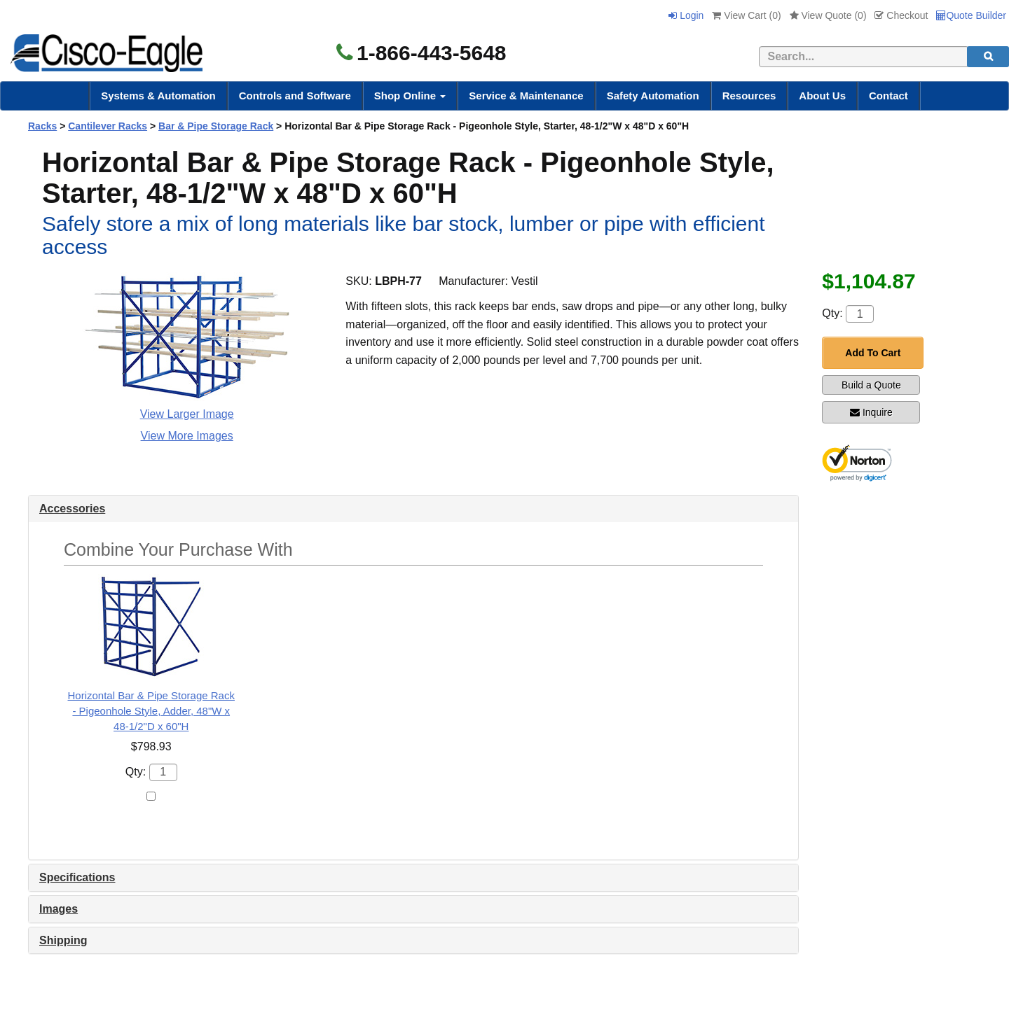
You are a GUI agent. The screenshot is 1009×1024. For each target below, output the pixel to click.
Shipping (63, 940)
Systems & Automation (158, 95)
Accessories (72, 508)
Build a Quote (871, 385)
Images (58, 909)
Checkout (901, 15)
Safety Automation (653, 95)
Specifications (77, 877)
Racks (42, 126)
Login (685, 15)
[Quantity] (860, 314)
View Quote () (828, 15)
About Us (822, 95)
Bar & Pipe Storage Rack (215, 126)
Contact (888, 95)
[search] (988, 56)
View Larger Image (187, 414)
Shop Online (410, 95)
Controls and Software (295, 95)
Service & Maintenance (526, 95)
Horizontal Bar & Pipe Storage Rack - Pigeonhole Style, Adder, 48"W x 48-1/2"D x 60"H (151, 710)
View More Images (187, 436)
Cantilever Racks (107, 126)
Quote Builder (971, 15)
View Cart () (746, 15)
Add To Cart (872, 352)
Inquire (871, 412)
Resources (749, 95)
